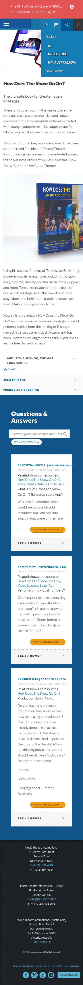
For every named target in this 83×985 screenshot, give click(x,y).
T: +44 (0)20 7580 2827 (41, 899)
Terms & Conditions (22, 966)
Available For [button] (14, 380)
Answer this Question (46, 529)
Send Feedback (69, 975)
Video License (28, 585)
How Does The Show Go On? (39, 480)
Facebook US (26, 975)
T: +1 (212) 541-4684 (41, 865)
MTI (51, 46)
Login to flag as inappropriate (44, 470)
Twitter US (34, 975)
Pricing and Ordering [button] (21, 389)
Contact (58, 966)
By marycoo (27, 566)
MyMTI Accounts (46, 25)
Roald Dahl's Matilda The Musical (41, 484)
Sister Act (47, 585)
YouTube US (42, 975)
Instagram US (51, 975)
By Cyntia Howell (32, 465)
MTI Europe (57, 54)
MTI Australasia (62, 62)
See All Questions (25, 442)
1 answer (30, 543)
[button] (56, 25)
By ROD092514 (28, 679)
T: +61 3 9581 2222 (41, 942)
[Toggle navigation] (5, 23)
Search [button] (67, 25)
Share (12, 369)
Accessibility (72, 966)
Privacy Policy (42, 966)
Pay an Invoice (54, 71)
